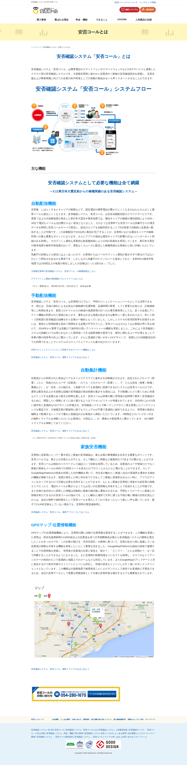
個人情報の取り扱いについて (101, 719)
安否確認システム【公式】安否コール (47, 730)
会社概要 (55, 719)
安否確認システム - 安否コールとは (81, 730)
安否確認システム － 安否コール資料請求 (55, 737)
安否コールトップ (37, 719)
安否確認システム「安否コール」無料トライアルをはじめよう (60, 357)
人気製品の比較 (143, 19)
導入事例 (41, 19)
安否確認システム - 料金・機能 (59, 733)
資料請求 (150, 9)
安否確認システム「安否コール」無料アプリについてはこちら (60, 512)
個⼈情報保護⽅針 (119, 719)
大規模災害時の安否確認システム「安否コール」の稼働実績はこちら (63, 271)
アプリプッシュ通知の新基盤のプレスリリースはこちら (57, 279)
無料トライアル (131, 9)
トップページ (36, 47)
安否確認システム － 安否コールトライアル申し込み (97, 737)
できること (102, 19)
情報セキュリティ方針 (135, 719)
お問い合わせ (76, 719)
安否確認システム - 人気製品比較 (112, 730)
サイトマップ (150, 719)
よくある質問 (65, 719)
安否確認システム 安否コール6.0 (98, 733)
